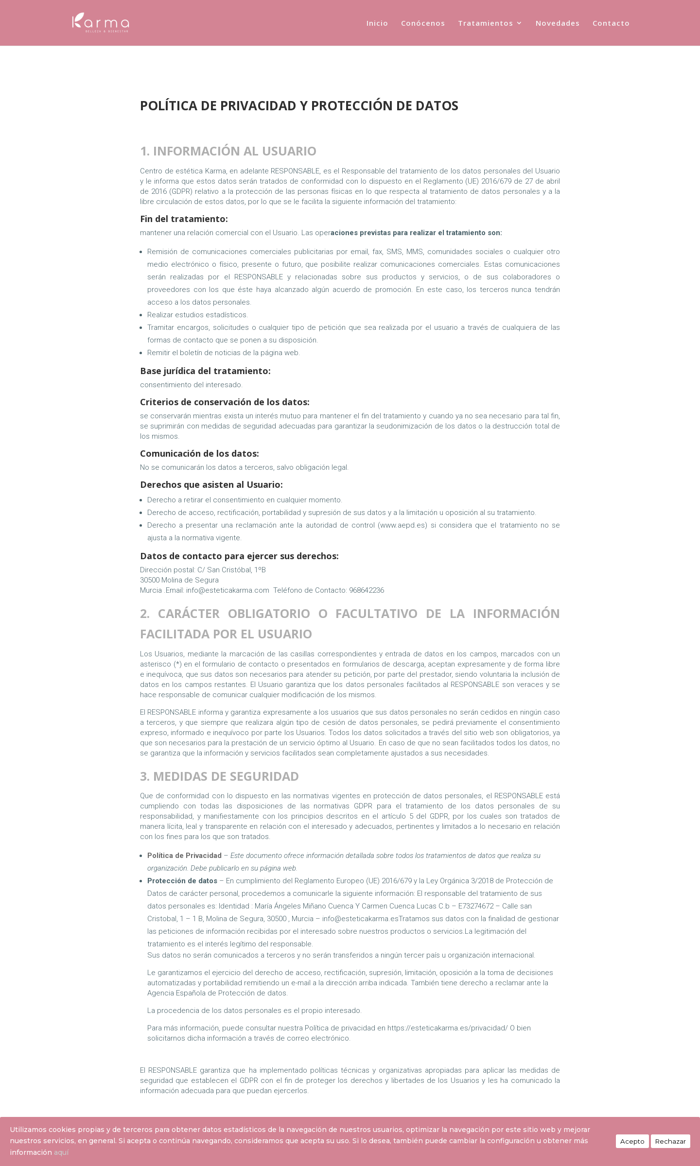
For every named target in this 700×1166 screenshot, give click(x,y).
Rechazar (670, 1141)
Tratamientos (485, 23)
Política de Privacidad (175, 1108)
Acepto (632, 1141)
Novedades (558, 23)
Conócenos (423, 23)
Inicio (377, 23)
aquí (61, 1152)
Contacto (611, 23)
